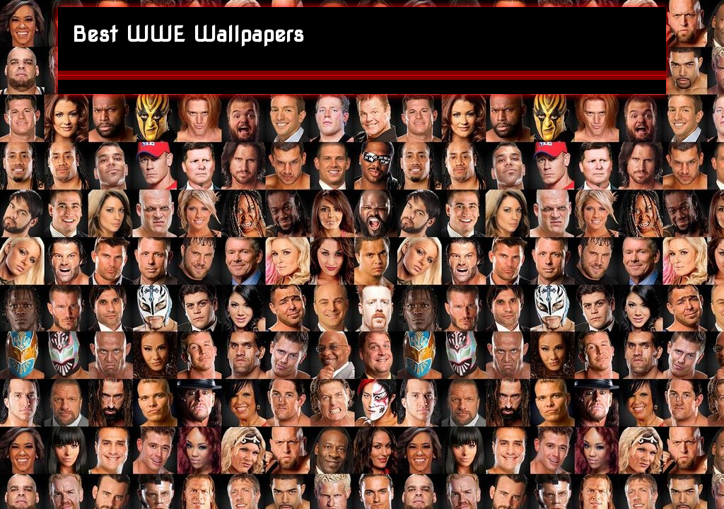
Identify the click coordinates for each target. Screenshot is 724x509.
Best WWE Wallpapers (188, 34)
